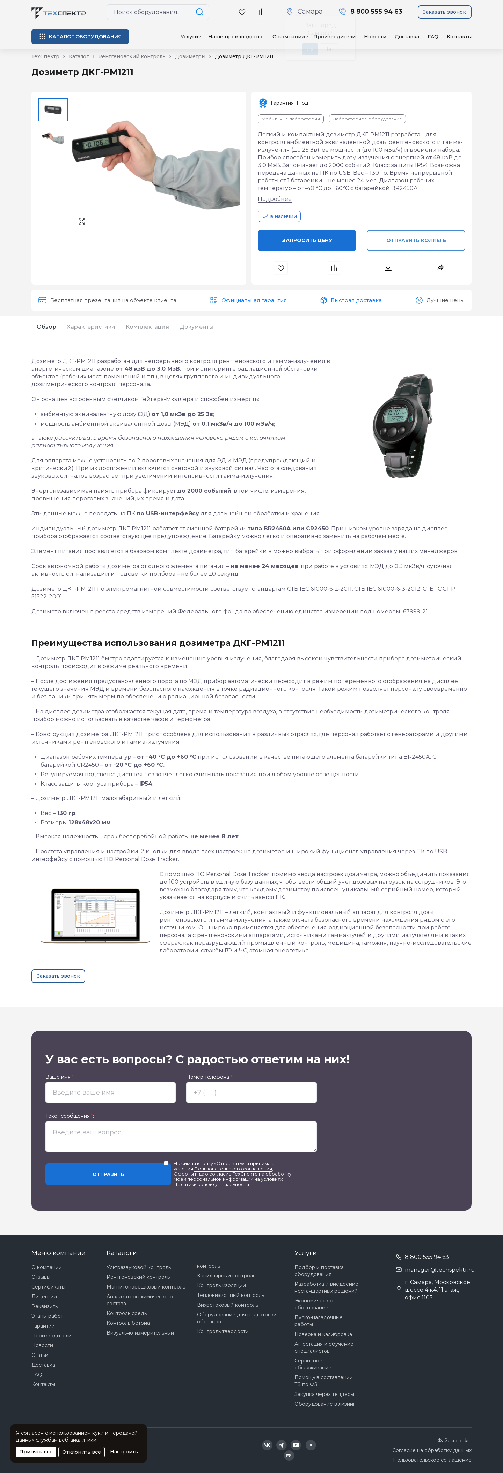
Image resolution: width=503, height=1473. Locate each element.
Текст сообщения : (69, 1116)
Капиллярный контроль (226, 1275)
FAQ (433, 36)
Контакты (459, 36)
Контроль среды (127, 1313)
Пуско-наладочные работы (318, 1321)
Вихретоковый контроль (227, 1305)
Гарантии (43, 1326)
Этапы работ (47, 1316)
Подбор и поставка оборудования (319, 1270)
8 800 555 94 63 (427, 1257)
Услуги (189, 36)
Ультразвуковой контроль (139, 1267)
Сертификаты (48, 1287)
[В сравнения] (335, 268)
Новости (375, 36)
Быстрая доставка (356, 300)
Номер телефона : (209, 1077)
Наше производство (235, 36)
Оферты (184, 1174)
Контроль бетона (128, 1323)
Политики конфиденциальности (211, 1184)
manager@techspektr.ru (440, 1270)
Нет (329, 49)
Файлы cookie (454, 1440)
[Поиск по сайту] (201, 12)
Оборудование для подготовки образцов (237, 1318)
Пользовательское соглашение (432, 1460)
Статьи (39, 1355)
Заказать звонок (444, 12)
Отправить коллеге (416, 240)
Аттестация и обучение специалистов (323, 1347)
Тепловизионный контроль (230, 1295)
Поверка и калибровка (323, 1334)
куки (98, 1433)
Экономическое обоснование (314, 1304)
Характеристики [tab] (91, 327)
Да (310, 49)
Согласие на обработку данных (432, 1450)
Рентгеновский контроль (138, 1277)
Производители (51, 1335)
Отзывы (40, 1277)
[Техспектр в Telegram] (281, 1445)
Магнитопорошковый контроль (146, 1287)
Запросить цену (307, 240)
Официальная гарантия (254, 300)
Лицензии (44, 1296)
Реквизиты (45, 1306)
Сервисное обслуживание (312, 1364)
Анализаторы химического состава (140, 1300)
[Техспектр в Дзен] (310, 1445)
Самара (310, 11)
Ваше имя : (60, 1077)
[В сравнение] (261, 12)
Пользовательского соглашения (233, 1168)
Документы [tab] (197, 327)
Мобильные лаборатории (291, 118)
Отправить (108, 1174)
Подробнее (275, 199)
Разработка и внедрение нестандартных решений (326, 1287)
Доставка (407, 36)
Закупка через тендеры (324, 1394)
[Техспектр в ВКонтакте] (267, 1445)
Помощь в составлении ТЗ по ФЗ (323, 1381)
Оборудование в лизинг (324, 1404)
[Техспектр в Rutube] (289, 1455)
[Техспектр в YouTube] (296, 1445)
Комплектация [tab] (147, 327)
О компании (46, 1267)
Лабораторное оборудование (367, 118)
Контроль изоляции (221, 1285)
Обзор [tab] (46, 327)
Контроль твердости (223, 1331)
